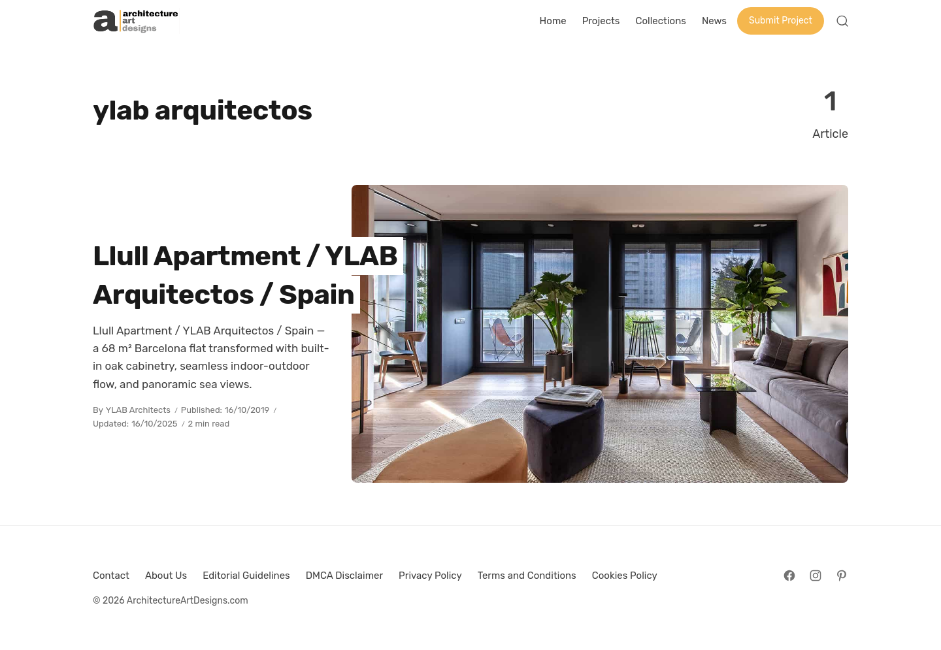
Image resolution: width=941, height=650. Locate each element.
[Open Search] (842, 21)
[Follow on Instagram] (815, 575)
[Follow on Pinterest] (841, 575)
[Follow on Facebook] (789, 575)
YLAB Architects (138, 410)
